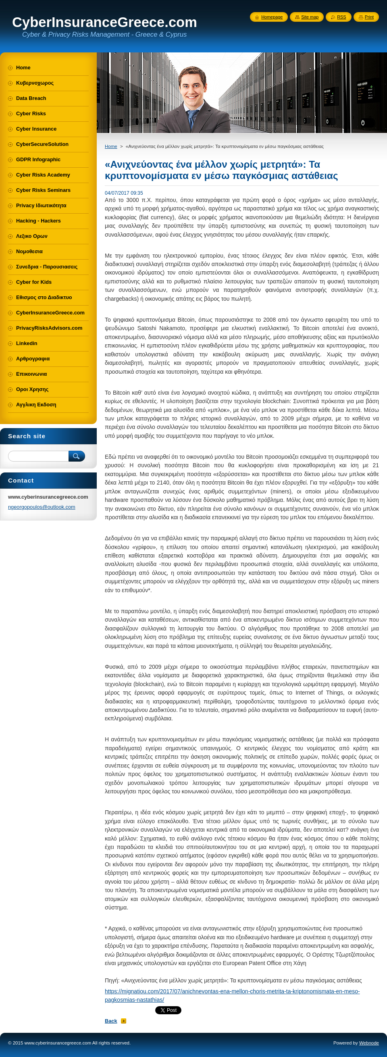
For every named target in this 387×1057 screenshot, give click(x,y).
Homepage (272, 17)
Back (111, 1021)
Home (111, 146)
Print (369, 17)
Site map (309, 17)
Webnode (369, 1042)
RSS (341, 17)
